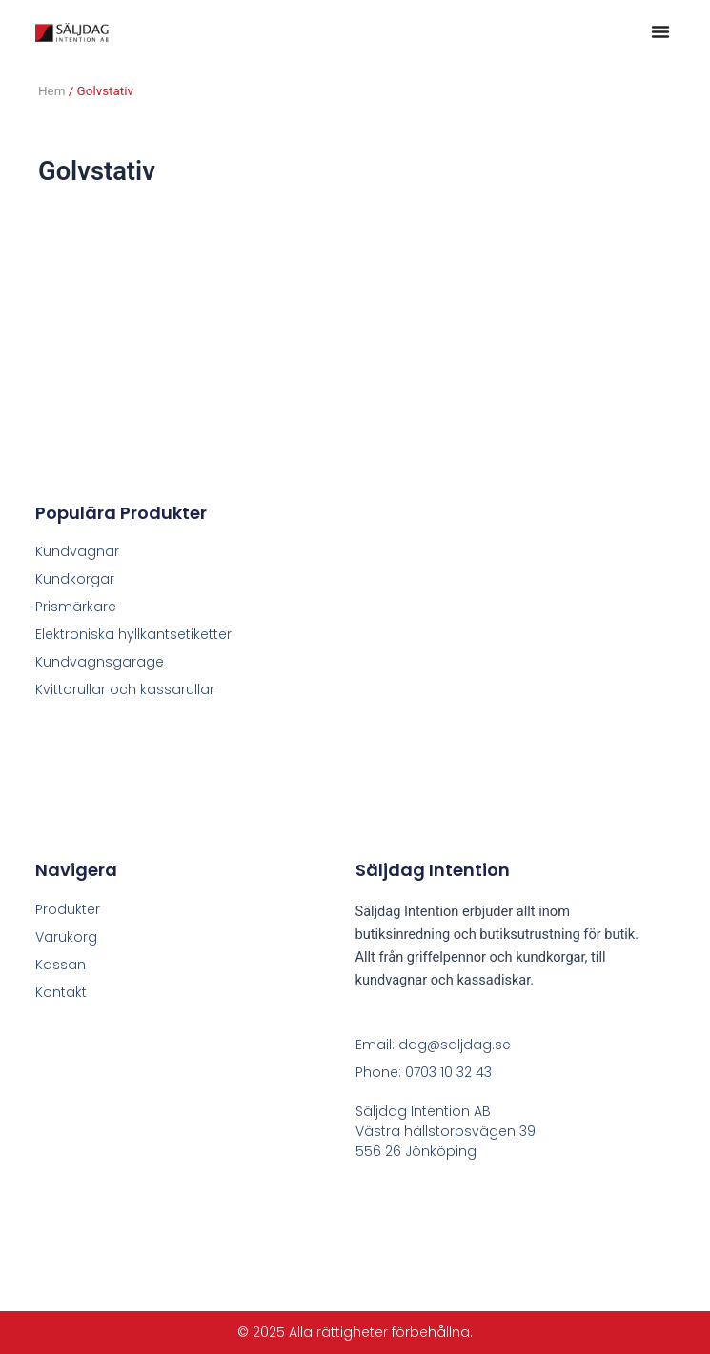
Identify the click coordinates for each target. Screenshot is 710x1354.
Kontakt (61, 992)
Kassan (60, 964)
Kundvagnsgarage (99, 661)
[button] (660, 31)
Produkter (67, 909)
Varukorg (66, 936)
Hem (51, 91)
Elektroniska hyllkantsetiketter (133, 634)
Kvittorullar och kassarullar (124, 689)
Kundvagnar (77, 551)
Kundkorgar (74, 578)
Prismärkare (75, 606)
